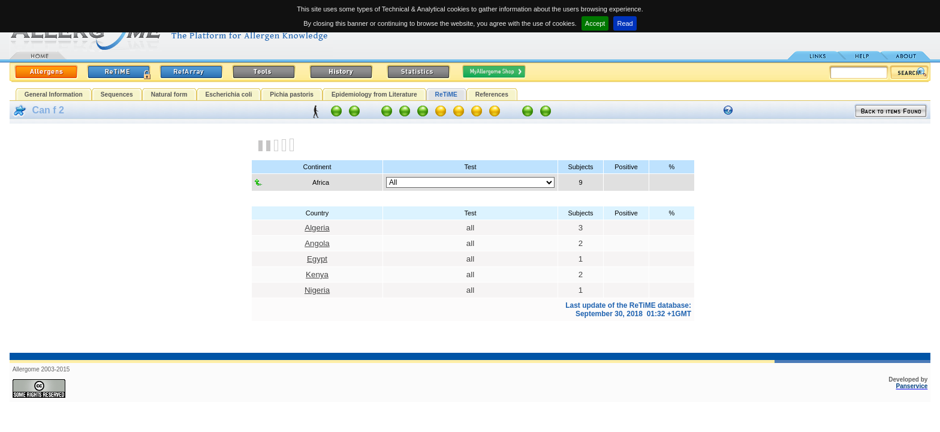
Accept (595, 23)
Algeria (317, 227)
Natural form (169, 94)
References (491, 94)
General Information (54, 94)
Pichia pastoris (292, 94)
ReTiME (446, 94)
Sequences (117, 94)
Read (624, 23)
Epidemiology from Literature (374, 94)
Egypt (317, 258)
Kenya (317, 274)
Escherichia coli (229, 94)
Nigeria (317, 290)
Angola (317, 243)
